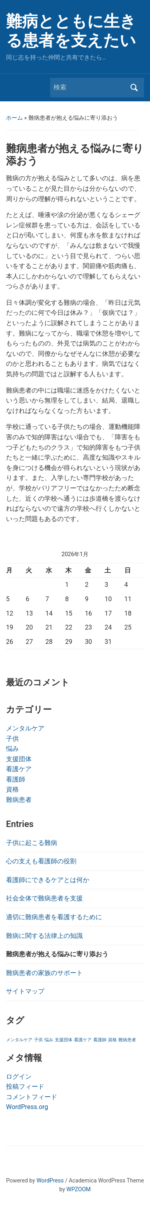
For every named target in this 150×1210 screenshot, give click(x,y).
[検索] (89, 87)
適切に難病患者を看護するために (54, 917)
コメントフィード (31, 1097)
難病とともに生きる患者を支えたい (71, 31)
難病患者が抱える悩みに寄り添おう (57, 954)
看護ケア (19, 769)
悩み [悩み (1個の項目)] (48, 1039)
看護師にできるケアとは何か (47, 880)
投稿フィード (25, 1086)
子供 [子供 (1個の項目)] (38, 1039)
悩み (12, 748)
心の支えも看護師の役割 (41, 861)
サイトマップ (25, 991)
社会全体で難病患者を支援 (44, 898)
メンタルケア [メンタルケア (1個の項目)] (19, 1039)
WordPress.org (27, 1107)
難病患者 (19, 799)
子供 (12, 738)
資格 (12, 789)
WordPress (50, 1180)
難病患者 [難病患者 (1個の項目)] (127, 1039)
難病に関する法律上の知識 (44, 936)
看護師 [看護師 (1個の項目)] (99, 1039)
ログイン (19, 1076)
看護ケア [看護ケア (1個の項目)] (83, 1039)
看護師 (15, 779)
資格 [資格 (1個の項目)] (112, 1039)
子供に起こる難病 (31, 843)
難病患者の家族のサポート (44, 973)
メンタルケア (25, 728)
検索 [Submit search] (134, 87)
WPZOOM (78, 1189)
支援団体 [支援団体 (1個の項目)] (63, 1039)
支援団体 (19, 759)
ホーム (14, 117)
